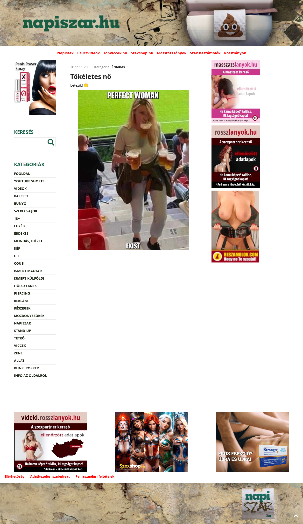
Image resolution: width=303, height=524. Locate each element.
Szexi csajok (25, 211)
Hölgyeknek (25, 285)
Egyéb (19, 226)
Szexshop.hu (142, 52)
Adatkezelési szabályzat (50, 476)
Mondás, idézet (28, 241)
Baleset (21, 196)
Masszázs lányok (171, 52)
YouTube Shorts (29, 181)
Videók (20, 188)
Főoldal (22, 173)
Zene (18, 353)
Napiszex (65, 52)
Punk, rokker (26, 368)
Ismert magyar (28, 271)
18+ (17, 218)
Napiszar (22, 323)
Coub (19, 263)
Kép (17, 248)
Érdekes (21, 233)
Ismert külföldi (29, 278)
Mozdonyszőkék (29, 315)
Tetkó (19, 338)
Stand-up (22, 330)
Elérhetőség (14, 476)
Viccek (20, 345)
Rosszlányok (235, 52)
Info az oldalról (30, 375)
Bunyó (20, 203)
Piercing (22, 293)
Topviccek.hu (115, 52)
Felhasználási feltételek (95, 476)
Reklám (21, 300)
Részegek (22, 308)
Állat (19, 360)
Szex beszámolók (205, 52)
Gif (17, 256)
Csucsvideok (88, 52)
